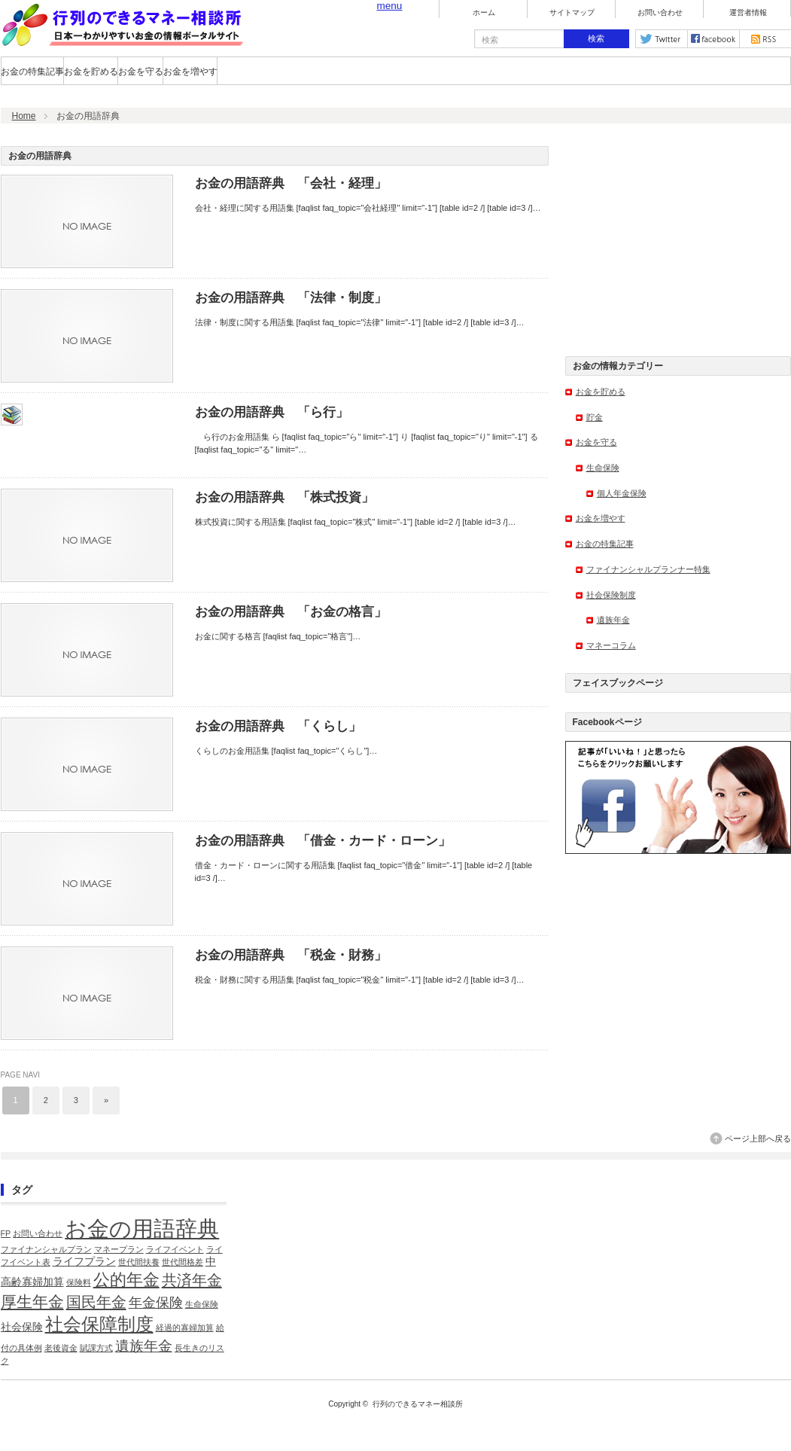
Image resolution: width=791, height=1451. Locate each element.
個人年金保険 (621, 493)
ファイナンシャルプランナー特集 (648, 569)
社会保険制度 (611, 594)
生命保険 (602, 467)
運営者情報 (748, 13)
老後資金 (61, 1347)
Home (24, 116)
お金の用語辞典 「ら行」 (271, 412)
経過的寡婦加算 (185, 1327)
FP (6, 1233)
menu (390, 5)
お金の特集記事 (32, 71)
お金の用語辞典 (142, 1228)
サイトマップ (572, 13)
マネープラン (119, 1249)
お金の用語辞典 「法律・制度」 (291, 298)
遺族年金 (613, 619)
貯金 (594, 417)
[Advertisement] (678, 240)
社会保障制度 (99, 1324)
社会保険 (22, 1327)
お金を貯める (91, 71)
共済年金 (192, 1280)
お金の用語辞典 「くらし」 (278, 726)
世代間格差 (182, 1262)
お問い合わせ (660, 13)
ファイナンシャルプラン (46, 1249)
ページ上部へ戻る (758, 1138)
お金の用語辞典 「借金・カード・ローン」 (323, 841)
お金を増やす (190, 71)
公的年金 (126, 1279)
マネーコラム (611, 645)
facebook (713, 38)
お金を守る (140, 71)
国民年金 (96, 1302)
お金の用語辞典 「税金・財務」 (291, 955)
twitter (661, 38)
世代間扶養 (139, 1262)
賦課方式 (96, 1347)
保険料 (78, 1282)
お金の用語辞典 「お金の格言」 (291, 612)
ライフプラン (84, 1261)
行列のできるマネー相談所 (418, 1404)
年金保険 (156, 1302)
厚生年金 (32, 1301)
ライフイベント (175, 1249)
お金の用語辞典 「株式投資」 (284, 497)
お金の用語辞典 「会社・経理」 (291, 183)
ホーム (484, 13)
